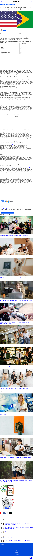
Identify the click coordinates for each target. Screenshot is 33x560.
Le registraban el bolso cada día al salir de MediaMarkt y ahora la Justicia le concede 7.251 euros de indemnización (16, 471)
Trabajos (2, 4)
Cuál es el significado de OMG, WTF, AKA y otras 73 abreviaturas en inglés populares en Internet (16, 524)
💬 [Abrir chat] (31, 557)
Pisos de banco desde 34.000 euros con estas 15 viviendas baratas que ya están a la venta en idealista (17, 519)
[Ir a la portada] (16, 1)
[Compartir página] (31, 1)
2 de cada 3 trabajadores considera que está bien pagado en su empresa (16, 379)
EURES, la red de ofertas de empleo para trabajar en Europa (16, 247)
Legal (16, 550)
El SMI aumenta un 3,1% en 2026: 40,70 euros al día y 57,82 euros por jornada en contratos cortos (16, 448)
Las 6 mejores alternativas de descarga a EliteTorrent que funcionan (16, 541)
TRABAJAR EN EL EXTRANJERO (7, 212)
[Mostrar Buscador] (30, 1)
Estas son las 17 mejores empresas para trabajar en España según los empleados (16, 335)
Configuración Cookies (16, 554)
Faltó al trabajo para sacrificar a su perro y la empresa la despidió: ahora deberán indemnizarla (16, 268)
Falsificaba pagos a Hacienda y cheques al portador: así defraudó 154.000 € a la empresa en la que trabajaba (16, 313)
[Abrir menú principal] (1, 1)
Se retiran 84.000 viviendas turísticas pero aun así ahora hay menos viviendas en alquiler (16, 537)
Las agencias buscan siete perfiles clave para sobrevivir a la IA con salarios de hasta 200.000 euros (16, 404)
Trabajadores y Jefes (10, 4)
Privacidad (16, 552)
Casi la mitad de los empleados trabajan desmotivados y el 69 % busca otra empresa (16, 291)
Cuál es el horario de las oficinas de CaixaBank (12, 532)
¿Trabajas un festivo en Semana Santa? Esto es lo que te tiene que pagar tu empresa (16, 357)
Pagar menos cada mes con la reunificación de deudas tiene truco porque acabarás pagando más (17, 528)
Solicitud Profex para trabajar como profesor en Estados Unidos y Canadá (16, 226)
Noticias (2, 204)
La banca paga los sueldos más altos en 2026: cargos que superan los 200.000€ (16, 426)
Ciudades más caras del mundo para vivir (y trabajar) (10, 144)
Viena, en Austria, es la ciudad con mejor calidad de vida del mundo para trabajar (15, 167)
